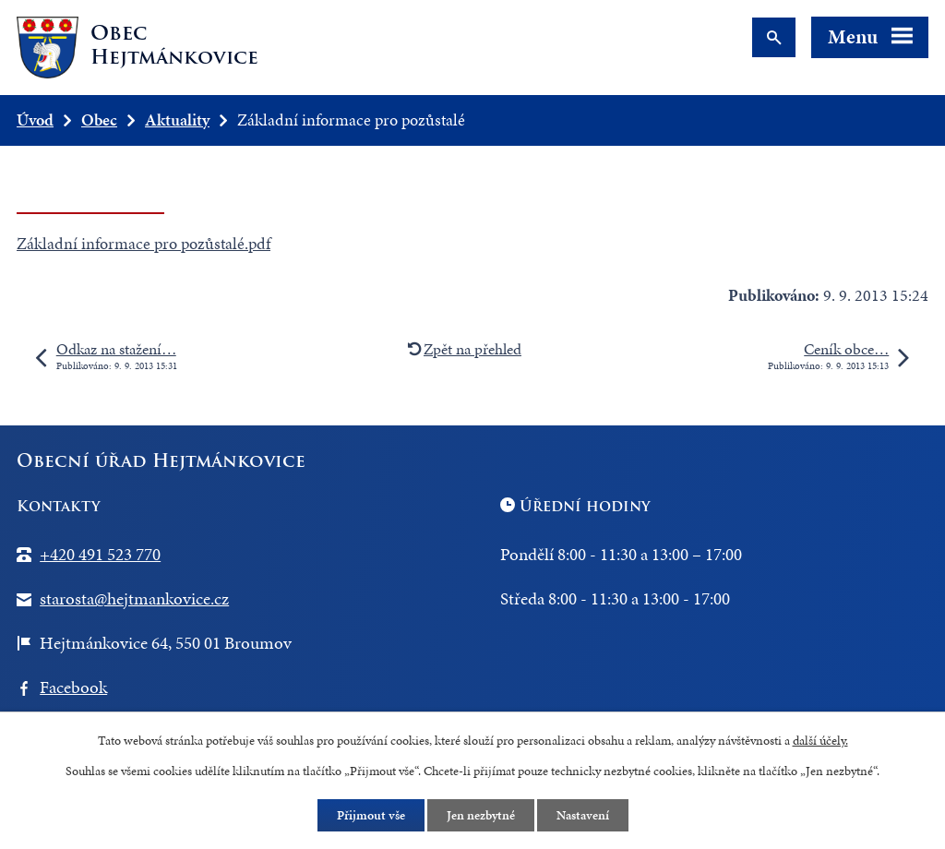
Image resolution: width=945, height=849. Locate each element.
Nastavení (582, 815)
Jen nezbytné (481, 815)
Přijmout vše (371, 815)
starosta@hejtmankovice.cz (134, 598)
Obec (99, 119)
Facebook (73, 687)
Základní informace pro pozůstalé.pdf (143, 243)
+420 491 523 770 (100, 554)
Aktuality (177, 119)
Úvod (35, 119)
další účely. (820, 740)
